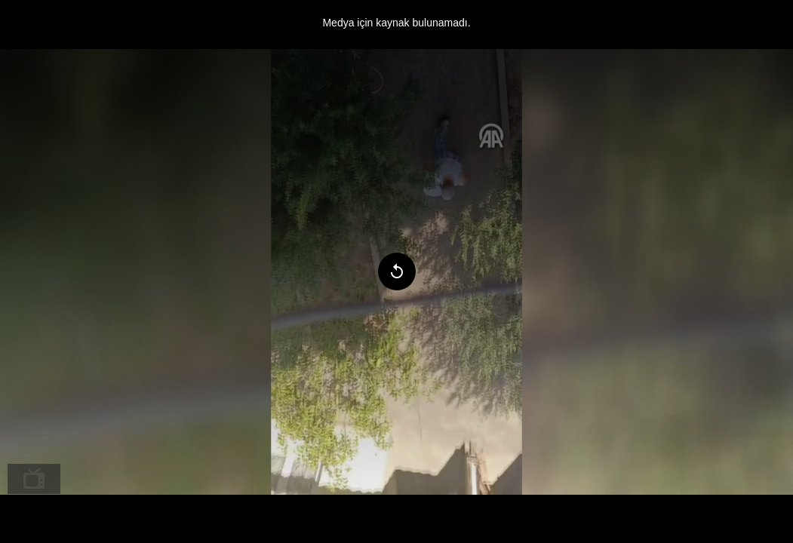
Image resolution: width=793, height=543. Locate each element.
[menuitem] (34, 479)
